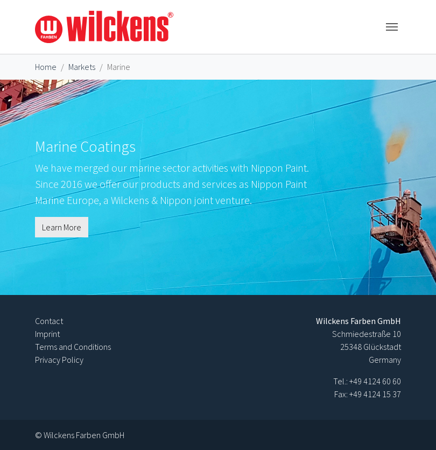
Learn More (61, 227)
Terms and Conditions (73, 346)
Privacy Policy (59, 359)
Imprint (47, 333)
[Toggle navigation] (392, 27)
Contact (49, 320)
